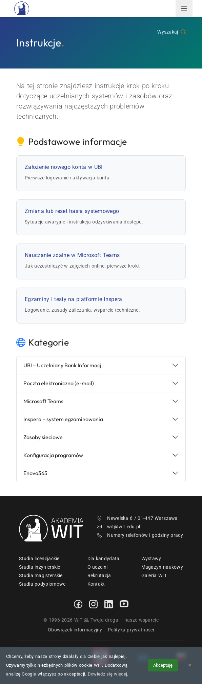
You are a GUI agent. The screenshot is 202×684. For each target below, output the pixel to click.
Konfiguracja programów (53, 455)
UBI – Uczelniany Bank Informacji (63, 365)
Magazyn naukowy (162, 567)
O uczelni (97, 567)
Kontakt (96, 584)
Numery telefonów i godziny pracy (140, 535)
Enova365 (35, 473)
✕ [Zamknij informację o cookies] (189, 665)
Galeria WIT (154, 575)
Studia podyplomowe (42, 584)
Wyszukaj (171, 32)
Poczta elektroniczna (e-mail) (58, 383)
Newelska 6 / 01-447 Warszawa (137, 518)
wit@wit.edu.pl (118, 526)
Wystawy (151, 558)
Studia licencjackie (39, 558)
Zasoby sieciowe (43, 437)
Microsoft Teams (43, 401)
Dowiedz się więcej (107, 674)
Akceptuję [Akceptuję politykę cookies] (163, 665)
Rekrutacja (99, 575)
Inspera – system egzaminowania (63, 419)
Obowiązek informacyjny (75, 629)
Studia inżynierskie (39, 567)
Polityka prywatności (131, 629)
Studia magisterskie (41, 575)
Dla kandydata (103, 558)
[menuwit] (184, 8)
